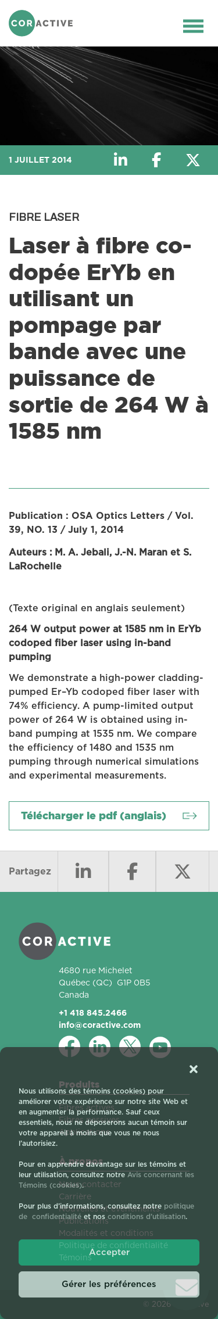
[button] (193, 1068)
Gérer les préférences (109, 1284)
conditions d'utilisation (146, 1216)
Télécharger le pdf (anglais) (93, 815)
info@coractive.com (100, 1025)
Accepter (109, 1252)
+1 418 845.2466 (93, 1012)
